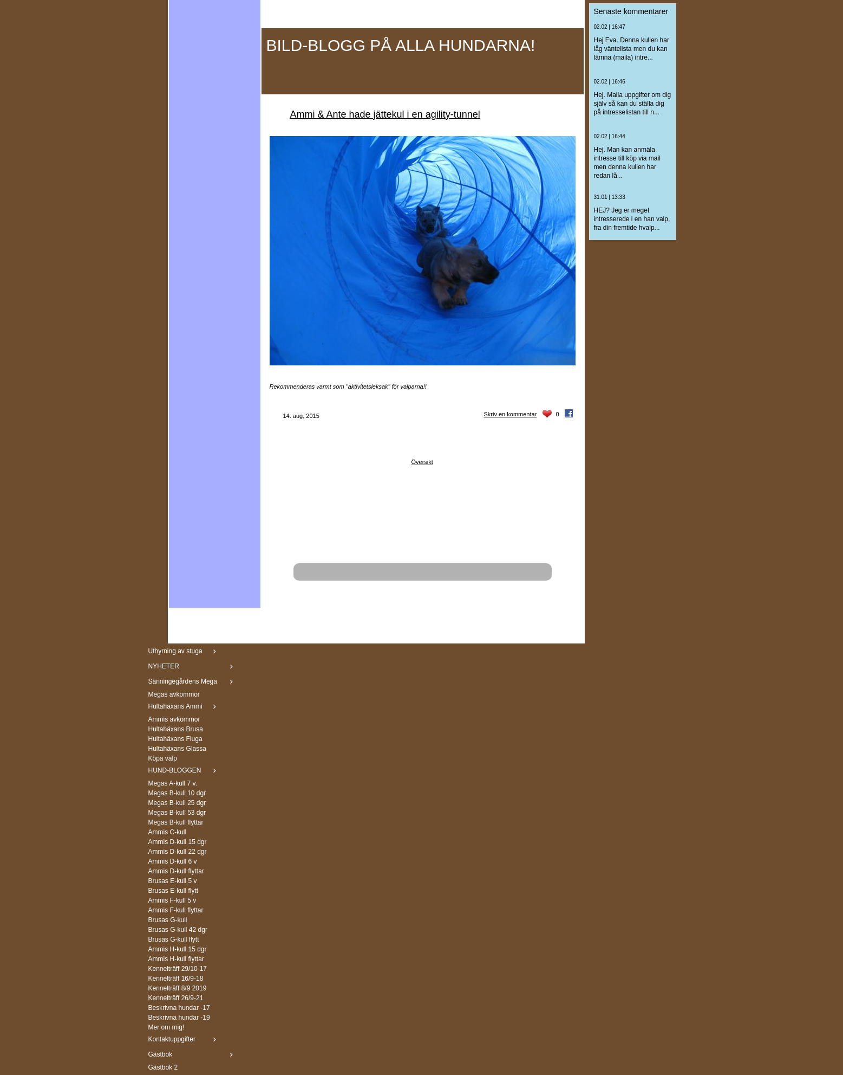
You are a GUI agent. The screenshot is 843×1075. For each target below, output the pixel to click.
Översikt (422, 462)
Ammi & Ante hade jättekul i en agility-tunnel (385, 114)
